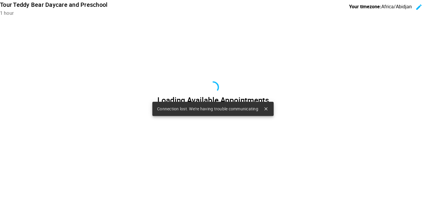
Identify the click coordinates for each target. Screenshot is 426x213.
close (266, 109)
